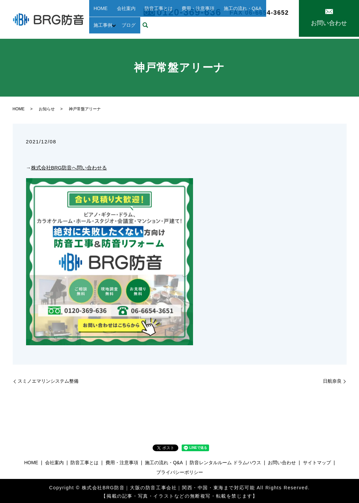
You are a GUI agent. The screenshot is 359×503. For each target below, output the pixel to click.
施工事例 (250, 16)
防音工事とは (145, 16)
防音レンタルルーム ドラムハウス (225, 460)
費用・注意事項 (179, 16)
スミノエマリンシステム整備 (48, 379)
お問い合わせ (282, 460)
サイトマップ (317, 460)
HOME (98, 16)
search (94, 27)
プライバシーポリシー (179, 470)
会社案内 (118, 16)
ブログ (275, 16)
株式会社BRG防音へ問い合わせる (69, 165)
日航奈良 (332, 379)
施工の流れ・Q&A (218, 16)
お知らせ (47, 107)
